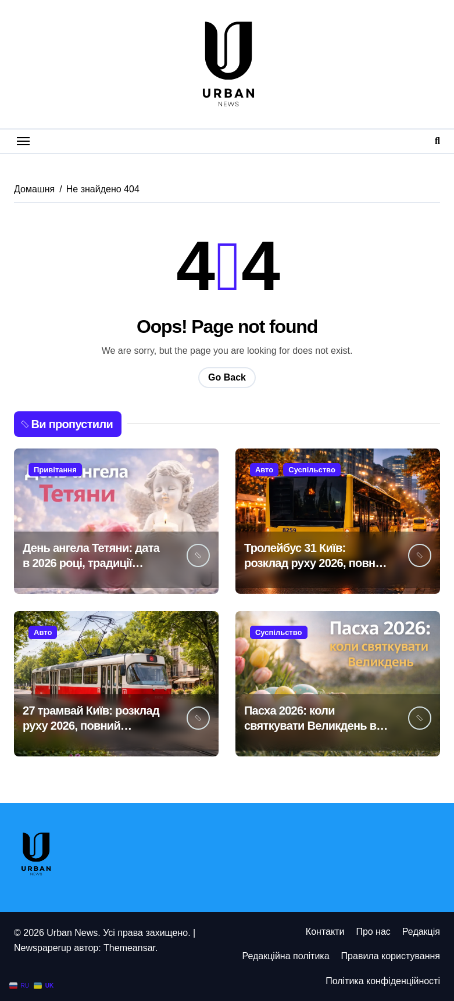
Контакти (325, 932)
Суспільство (311, 469)
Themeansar (129, 948)
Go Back (227, 377)
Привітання (55, 469)
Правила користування (390, 956)
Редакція (421, 932)
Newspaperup (43, 948)
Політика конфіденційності (383, 981)
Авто (264, 469)
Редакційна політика (285, 956)
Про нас (373, 932)
